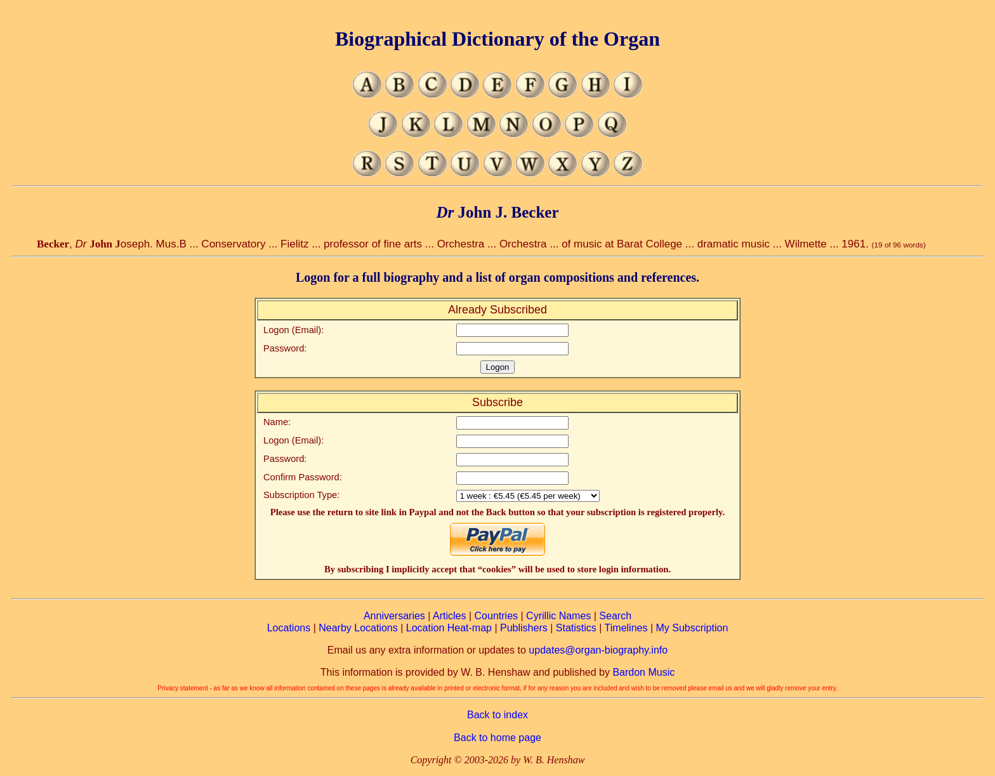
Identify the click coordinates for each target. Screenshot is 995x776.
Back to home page (497, 737)
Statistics (576, 627)
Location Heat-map (449, 627)
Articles (449, 615)
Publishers (524, 627)
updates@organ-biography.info (598, 650)
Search (615, 615)
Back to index (497, 714)
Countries (496, 615)
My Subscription (692, 627)
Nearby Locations (358, 627)
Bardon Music (643, 672)
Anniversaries (394, 615)
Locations (289, 627)
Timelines (626, 627)
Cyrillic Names (558, 615)
